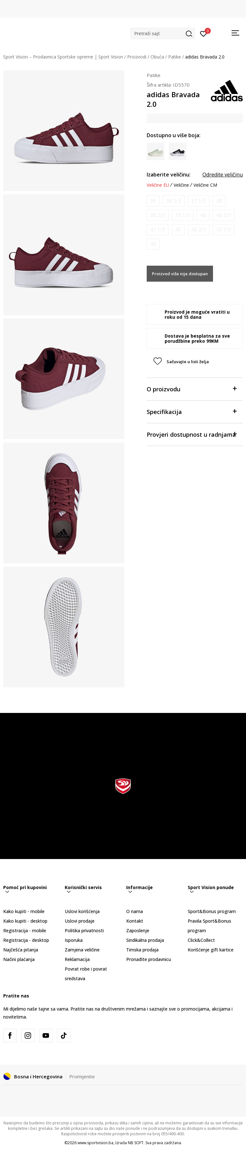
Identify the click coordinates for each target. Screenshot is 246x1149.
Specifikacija (191, 411)
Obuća (157, 57)
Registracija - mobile (24, 930)
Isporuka (74, 940)
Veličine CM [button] (205, 185)
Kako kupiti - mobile (24, 911)
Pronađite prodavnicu (148, 959)
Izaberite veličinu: (169, 174)
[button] (163, 33)
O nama (134, 911)
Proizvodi (136, 57)
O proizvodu (191, 388)
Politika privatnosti (84, 930)
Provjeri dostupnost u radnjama (191, 434)
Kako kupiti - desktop (25, 921)
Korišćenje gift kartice (211, 950)
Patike (174, 57)
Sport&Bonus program (212, 911)
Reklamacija (77, 959)
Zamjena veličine (82, 950)
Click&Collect (201, 940)
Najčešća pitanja (20, 950)
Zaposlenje (137, 930)
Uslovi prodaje (79, 921)
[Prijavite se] (204, 33)
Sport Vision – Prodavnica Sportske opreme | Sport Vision (63, 57)
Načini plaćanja (19, 959)
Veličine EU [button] (158, 185)
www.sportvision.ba (95, 1142)
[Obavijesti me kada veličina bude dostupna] (153, 201)
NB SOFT (136, 1142)
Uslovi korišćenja (82, 911)
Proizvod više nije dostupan (180, 274)
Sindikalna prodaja (145, 940)
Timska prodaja (142, 950)
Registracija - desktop (26, 940)
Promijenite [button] (82, 1076)
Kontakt (134, 921)
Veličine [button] (181, 185)
